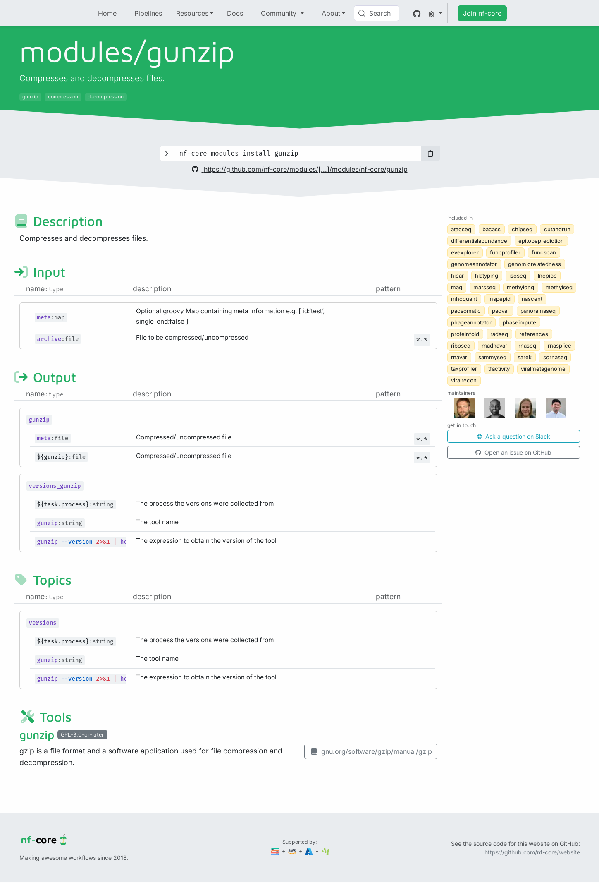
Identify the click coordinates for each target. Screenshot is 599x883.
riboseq (460, 345)
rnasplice (559, 345)
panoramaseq (538, 310)
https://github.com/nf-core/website (532, 852)
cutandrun (557, 229)
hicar (457, 275)
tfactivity (499, 368)
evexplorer (465, 252)
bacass (491, 229)
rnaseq (527, 345)
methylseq (559, 287)
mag (456, 287)
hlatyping (486, 275)
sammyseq (492, 357)
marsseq (484, 287)
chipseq (522, 229)
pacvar (500, 310)
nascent (532, 298)
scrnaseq (555, 357)
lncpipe (547, 275)
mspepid (499, 298)
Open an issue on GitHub (513, 452)
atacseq (461, 229)
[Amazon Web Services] (292, 851)
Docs (235, 13)
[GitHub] (417, 13)
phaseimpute (519, 322)
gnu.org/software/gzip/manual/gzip (371, 751)
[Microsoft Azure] (309, 851)
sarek (525, 357)
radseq (499, 334)
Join (482, 13)
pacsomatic (466, 310)
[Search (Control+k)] (376, 13)
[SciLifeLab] (325, 851)
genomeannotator (474, 264)
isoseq (517, 275)
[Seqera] (275, 851)
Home (107, 13)
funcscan (544, 252)
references (533, 334)
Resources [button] (192, 13)
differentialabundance (479, 241)
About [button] (331, 13)
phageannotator (471, 322)
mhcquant (464, 298)
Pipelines (148, 13)
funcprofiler (505, 252)
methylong (520, 287)
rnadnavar (494, 345)
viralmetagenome (543, 368)
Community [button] (279, 13)
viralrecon (464, 380)
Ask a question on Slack (513, 436)
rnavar (459, 357)
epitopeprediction (541, 241)
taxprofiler (464, 368)
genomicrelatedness (534, 264)
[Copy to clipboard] (430, 153)
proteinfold (465, 334)
